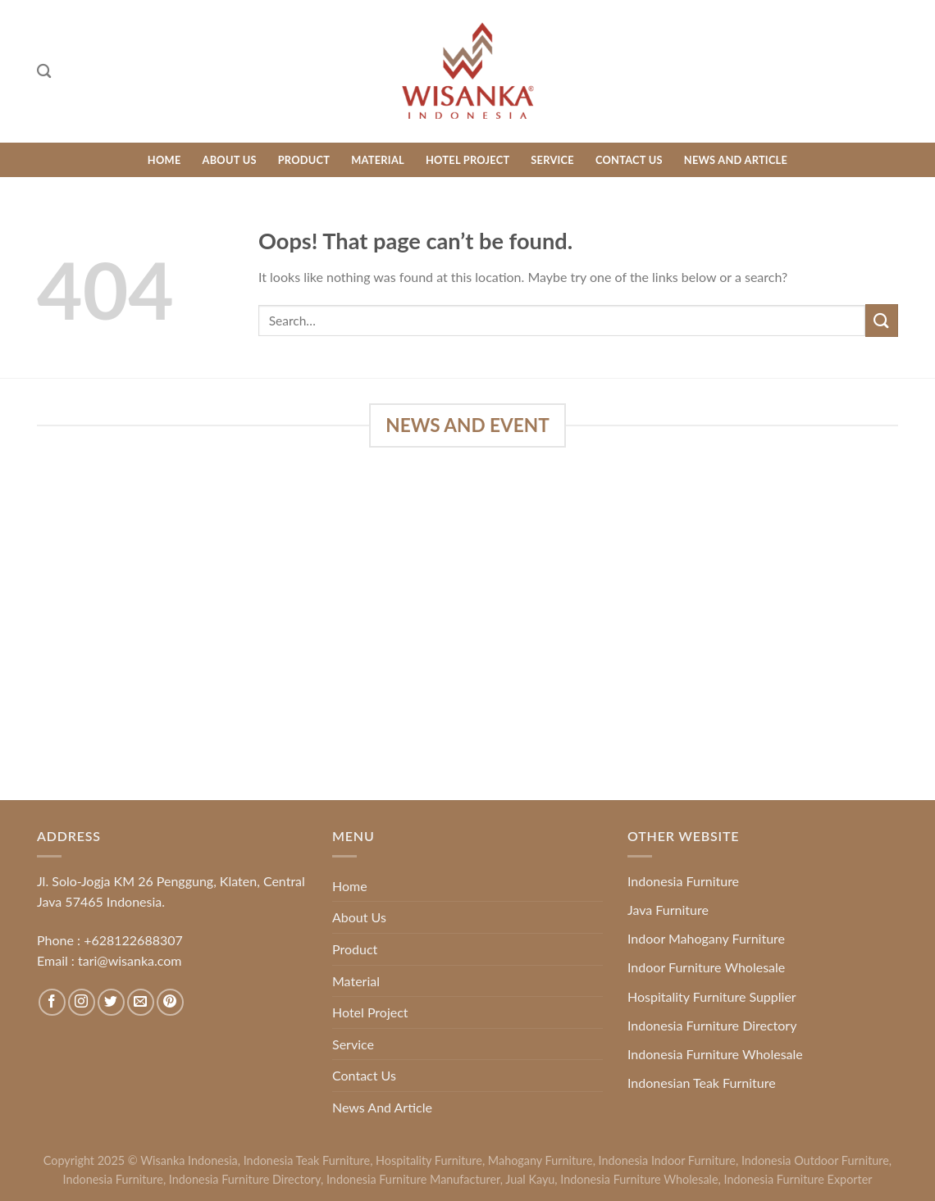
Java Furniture (668, 909)
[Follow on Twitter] (111, 1002)
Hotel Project (467, 159)
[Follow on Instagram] (81, 1002)
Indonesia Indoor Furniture (667, 1160)
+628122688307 (133, 940)
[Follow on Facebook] (52, 1002)
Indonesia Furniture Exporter (798, 1179)
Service (552, 159)
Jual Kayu (529, 1179)
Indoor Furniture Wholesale (706, 967)
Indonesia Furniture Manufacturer (413, 1179)
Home (164, 159)
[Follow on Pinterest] (170, 1002)
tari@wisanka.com (131, 960)
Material (377, 159)
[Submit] (881, 320)
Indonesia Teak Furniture (307, 1160)
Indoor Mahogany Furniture (706, 938)
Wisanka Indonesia (189, 1160)
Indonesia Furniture (683, 881)
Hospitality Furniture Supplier (711, 996)
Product (304, 159)
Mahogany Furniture (540, 1160)
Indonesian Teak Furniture (701, 1082)
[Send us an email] (140, 1002)
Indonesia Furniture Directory (711, 1025)
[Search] (44, 72)
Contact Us (629, 159)
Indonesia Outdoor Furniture (815, 1160)
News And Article (735, 159)
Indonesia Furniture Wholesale (715, 1054)
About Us (230, 159)
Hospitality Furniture (429, 1160)
